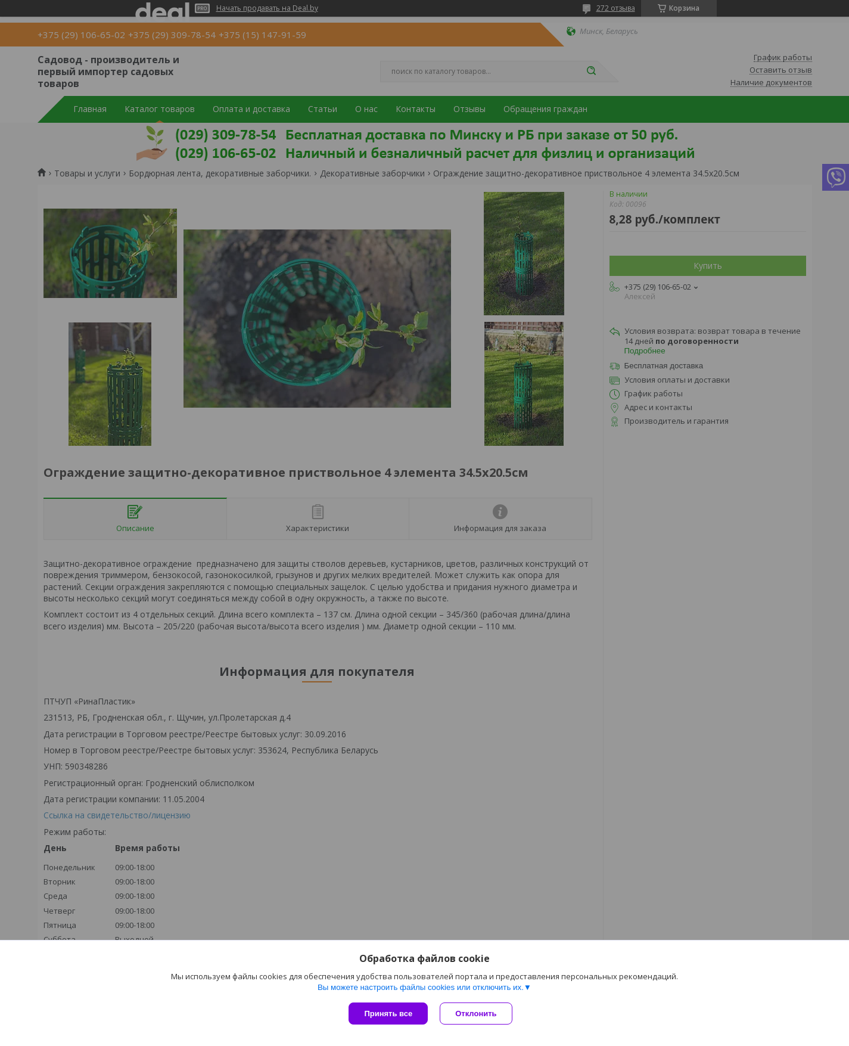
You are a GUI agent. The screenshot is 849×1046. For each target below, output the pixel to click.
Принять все (388, 1013)
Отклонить (475, 1013)
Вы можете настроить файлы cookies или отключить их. (421, 987)
